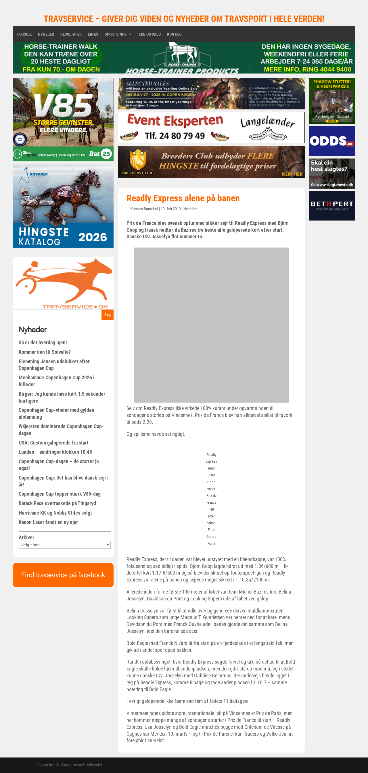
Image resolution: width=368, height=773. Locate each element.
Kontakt (175, 34)
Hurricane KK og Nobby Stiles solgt (55, 513)
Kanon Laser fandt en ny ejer (48, 522)
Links (93, 34)
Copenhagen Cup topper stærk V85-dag (60, 494)
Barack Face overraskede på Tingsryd (57, 503)
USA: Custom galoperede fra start (54, 443)
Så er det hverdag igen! (43, 342)
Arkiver (26, 537)
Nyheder (46, 34)
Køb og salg (150, 34)
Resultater (71, 34)
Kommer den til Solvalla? (45, 352)
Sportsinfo (115, 34)
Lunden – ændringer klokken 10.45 (55, 452)
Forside (24, 34)
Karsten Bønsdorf (144, 208)
